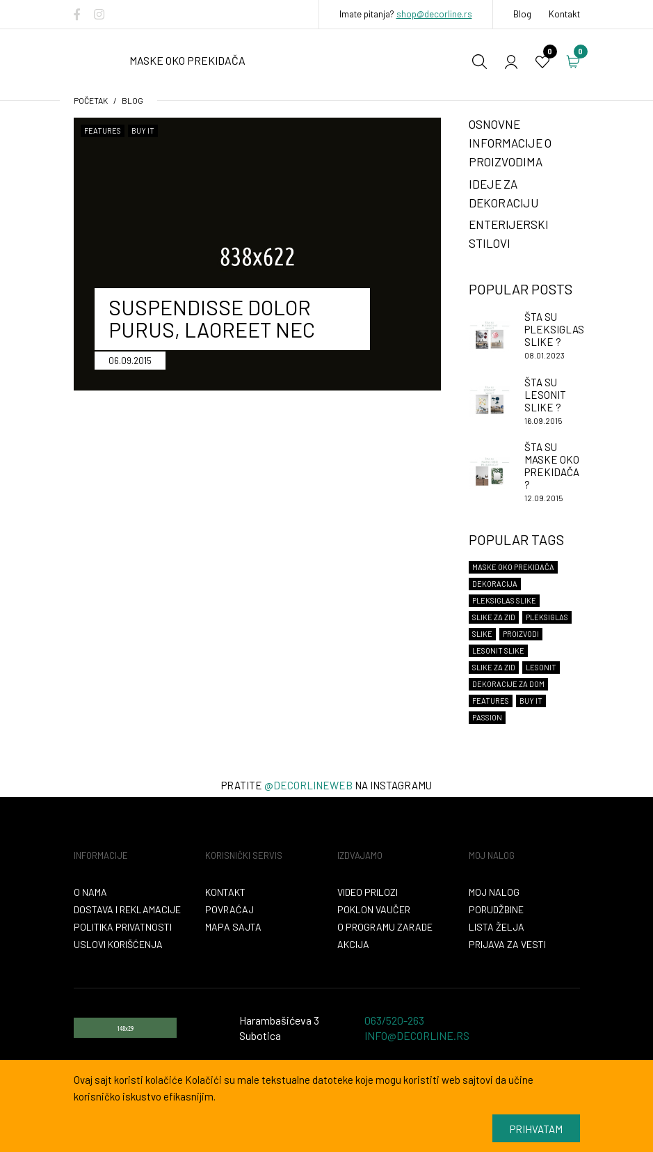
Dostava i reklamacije (127, 909)
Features (102, 130)
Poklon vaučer (373, 909)
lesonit (541, 667)
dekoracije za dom (508, 683)
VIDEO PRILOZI (367, 892)
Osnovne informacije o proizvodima (510, 142)
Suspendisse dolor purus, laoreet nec (211, 318)
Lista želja (496, 927)
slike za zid (493, 667)
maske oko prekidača (513, 566)
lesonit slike (498, 650)
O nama (90, 892)
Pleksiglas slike (504, 600)
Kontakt (564, 13)
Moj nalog (494, 892)
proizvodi (521, 633)
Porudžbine (496, 909)
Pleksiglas (547, 617)
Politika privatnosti (123, 927)
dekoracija (494, 583)
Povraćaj (229, 909)
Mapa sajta (233, 927)
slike (482, 633)
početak (91, 100)
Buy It (142, 130)
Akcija (353, 944)
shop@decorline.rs (434, 13)
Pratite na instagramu (326, 785)
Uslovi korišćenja (118, 944)
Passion (487, 717)
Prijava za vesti (507, 944)
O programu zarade (385, 927)
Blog (522, 13)
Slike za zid (493, 617)
